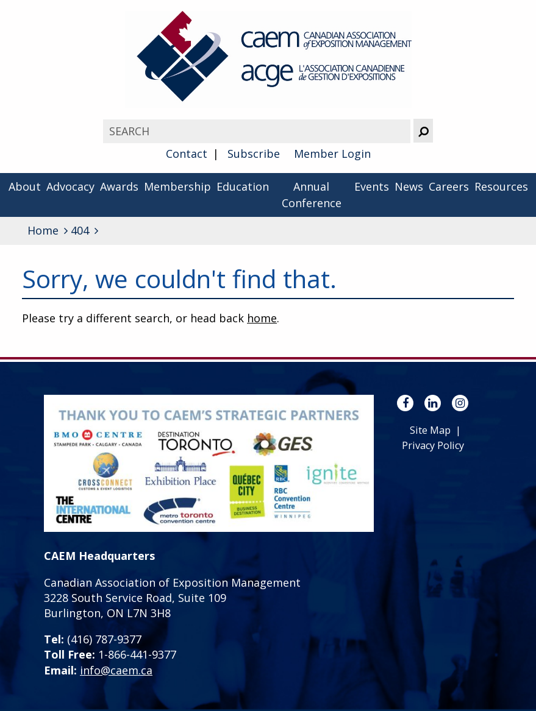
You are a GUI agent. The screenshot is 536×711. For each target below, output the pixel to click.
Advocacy (70, 186)
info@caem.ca (116, 670)
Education (242, 186)
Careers (449, 186)
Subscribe (253, 153)
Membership (177, 186)
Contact (186, 153)
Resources (501, 186)
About (25, 186)
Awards (119, 186)
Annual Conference (311, 194)
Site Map (430, 430)
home (262, 318)
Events (371, 186)
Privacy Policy (433, 445)
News (409, 186)
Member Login (332, 153)
